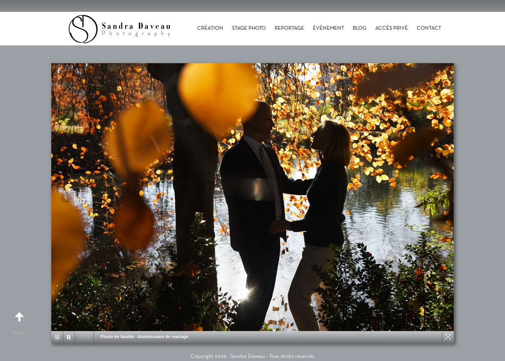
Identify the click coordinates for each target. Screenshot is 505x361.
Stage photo (249, 28)
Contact (429, 28)
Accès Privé (391, 28)
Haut (19, 320)
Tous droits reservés (291, 356)
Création (210, 28)
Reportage (289, 28)
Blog (360, 28)
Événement (328, 28)
